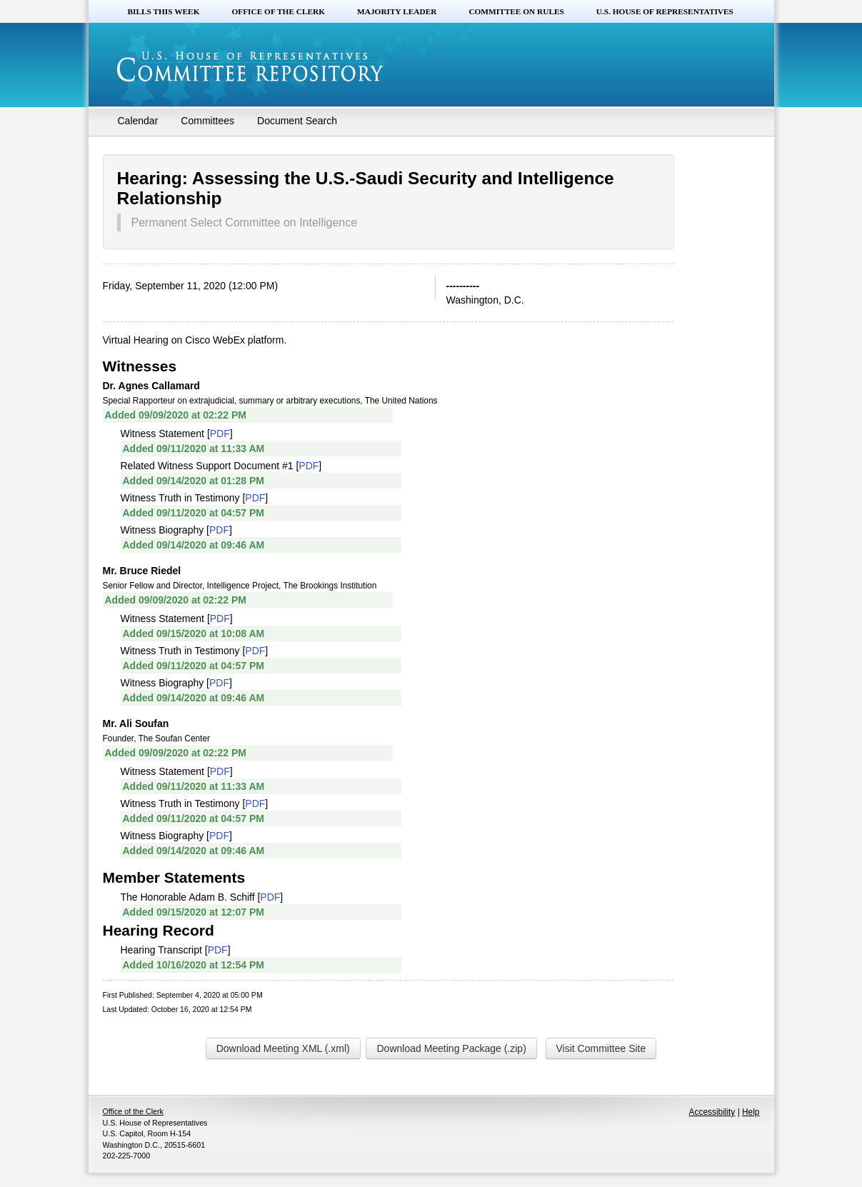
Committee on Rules (515, 11)
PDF (220, 433)
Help (750, 1112)
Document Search (297, 120)
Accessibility (712, 1112)
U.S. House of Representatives (664, 11)
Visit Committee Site (601, 1048)
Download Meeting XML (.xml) (283, 1048)
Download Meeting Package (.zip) (451, 1048)
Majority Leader (396, 11)
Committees (207, 120)
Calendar (138, 120)
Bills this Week (164, 11)
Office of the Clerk (278, 11)
